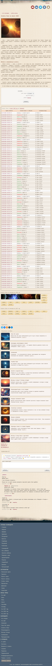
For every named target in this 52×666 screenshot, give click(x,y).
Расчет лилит (5, 576)
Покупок (4, 560)
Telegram (9, 458)
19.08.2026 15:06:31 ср (7, 222)
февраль (44, 297)
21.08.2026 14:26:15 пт (7, 234)
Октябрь (3, 606)
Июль (2, 599)
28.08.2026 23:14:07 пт (7, 273)
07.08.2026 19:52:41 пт (7, 152)
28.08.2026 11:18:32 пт (7, 268)
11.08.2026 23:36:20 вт (7, 181)
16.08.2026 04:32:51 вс (7, 202)
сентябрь (37, 302)
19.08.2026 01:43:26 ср (7, 221)
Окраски (4, 529)
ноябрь (3, 304)
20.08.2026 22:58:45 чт (7, 228)
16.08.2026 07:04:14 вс (7, 203)
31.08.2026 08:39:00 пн (7, 283)
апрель (3, 302)
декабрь (10, 304)
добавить (5, 470)
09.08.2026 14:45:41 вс (7, 166)
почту (4, 458)
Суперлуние (4, 634)
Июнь (2, 597)
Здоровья (4, 534)
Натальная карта (5, 572)
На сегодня (4, 618)
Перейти (24, 337)
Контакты (3, 644)
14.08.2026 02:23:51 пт (7, 194)
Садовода (4, 541)
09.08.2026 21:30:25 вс (7, 169)
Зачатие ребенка (6, 553)
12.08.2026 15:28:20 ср (7, 186)
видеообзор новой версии (22, 455)
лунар (7, 581)
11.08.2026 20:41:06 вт (7, 175)
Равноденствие (5, 637)
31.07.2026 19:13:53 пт (7, 112)
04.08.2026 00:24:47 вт (7, 132)
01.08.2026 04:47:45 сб (7, 115)
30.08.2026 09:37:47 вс (7, 275)
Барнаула (22, 108)
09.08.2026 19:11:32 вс (7, 168)
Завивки (4, 531)
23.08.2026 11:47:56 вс (7, 245)
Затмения (3, 623)
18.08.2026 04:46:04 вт (7, 215)
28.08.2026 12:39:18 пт (7, 272)
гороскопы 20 (4, 445)
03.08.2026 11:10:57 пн (7, 124)
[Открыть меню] (2, 2)
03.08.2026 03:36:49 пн (7, 122)
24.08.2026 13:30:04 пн (7, 251)
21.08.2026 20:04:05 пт (7, 238)
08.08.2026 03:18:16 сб (7, 158)
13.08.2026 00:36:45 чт (7, 188)
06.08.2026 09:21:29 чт (7, 145)
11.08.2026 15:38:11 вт (7, 173)
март (44, 299)
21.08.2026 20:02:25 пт (7, 236)
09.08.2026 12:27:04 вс (7, 164)
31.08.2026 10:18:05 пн (7, 287)
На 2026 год (4, 611)
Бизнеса (4, 564)
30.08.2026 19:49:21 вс (7, 281)
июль (24, 302)
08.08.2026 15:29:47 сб (7, 162)
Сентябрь (3, 604)
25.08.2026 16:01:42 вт (7, 253)
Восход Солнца (5, 632)
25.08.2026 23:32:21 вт (7, 256)
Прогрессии (4, 583)
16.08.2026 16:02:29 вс (7, 207)
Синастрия (4, 590)
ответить (15, 502)
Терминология (5, 653)
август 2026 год (13, 108)
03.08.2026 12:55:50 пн (7, 128)
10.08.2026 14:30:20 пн (7, 171)
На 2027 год (4, 609)
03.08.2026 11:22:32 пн (7, 126)
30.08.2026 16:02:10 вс (7, 277)
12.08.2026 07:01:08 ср (7, 185)
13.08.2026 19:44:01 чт (7, 192)
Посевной (4, 543)
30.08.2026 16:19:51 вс (7, 279)
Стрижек (4, 527)
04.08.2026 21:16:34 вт (7, 135)
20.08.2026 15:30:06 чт (7, 226)
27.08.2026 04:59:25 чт (7, 264)
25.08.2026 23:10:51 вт (7, 255)
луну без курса (29, 95)
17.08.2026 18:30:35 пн (7, 213)
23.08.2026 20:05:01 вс (7, 247)
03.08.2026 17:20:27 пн (7, 130)
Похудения (4, 536)
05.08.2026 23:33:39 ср (7, 143)
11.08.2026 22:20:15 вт (7, 179)
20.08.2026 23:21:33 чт (7, 230)
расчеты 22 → (4, 444)
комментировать (8, 495)
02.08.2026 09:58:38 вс (7, 116)
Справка (3, 648)
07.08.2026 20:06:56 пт (7, 154)
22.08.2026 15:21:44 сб (7, 239)
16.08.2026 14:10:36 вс (7, 205)
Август (3, 602)
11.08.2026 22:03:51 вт (7, 177)
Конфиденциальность (7, 655)
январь (44, 295)
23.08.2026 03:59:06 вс (7, 243)
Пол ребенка (5, 550)
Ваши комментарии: (26, 464)
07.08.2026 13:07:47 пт (7, 149)
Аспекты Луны (5, 627)
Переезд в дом (6, 555)
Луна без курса (5, 625)
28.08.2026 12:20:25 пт (7, 270)
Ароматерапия (5, 557)
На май (3, 595)
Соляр (3, 581)
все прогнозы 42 (5, 447)
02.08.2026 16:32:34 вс (7, 118)
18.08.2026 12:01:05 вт (7, 217)
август (30, 302)
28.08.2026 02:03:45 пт (7, 266)
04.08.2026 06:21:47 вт (7, 133)
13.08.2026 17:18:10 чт (7, 190)
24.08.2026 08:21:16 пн (7, 249)
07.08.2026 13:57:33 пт (7, 150)
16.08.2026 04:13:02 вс (7, 200)
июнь (17, 302)
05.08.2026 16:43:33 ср (7, 141)
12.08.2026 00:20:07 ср (7, 183)
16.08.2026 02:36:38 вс (7, 198)
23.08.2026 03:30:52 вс (7, 241)
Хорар (3, 588)
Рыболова (4, 545)
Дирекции (3, 585)
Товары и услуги (5, 658)
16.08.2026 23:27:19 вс (7, 211)
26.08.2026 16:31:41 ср (7, 260)
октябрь (44, 302)
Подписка (3, 651)
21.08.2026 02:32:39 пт (7, 232)
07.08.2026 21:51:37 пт (7, 156)
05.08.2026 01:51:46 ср (7, 137)
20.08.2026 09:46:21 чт (7, 224)
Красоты (4, 538)
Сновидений (5, 548)
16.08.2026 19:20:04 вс (7, 209)
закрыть (47, 470)
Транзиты (3, 574)
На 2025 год (4, 613)
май (11, 302)
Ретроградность (5, 630)
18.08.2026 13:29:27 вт (7, 219)
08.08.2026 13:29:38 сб (7, 160)
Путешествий (5, 567)
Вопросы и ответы (6, 646)
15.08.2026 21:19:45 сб (7, 196)
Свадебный (5, 562)
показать (26, 101)
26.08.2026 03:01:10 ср (7, 258)
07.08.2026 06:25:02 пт (7, 147)
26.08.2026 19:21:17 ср (7, 262)
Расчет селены (5, 578)
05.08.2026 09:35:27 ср (7, 139)
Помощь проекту (6, 660)
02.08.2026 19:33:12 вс (7, 120)
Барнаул (47, 3)
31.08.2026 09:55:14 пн (7, 285)
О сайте (3, 641)
